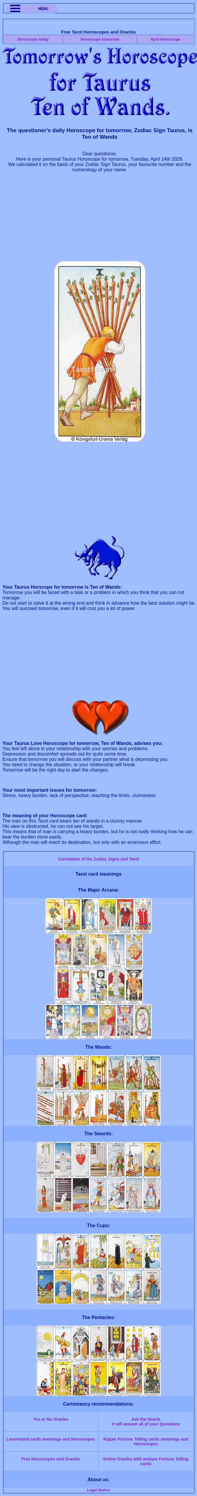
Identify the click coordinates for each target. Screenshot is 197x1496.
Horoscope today (32, 39)
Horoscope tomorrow (100, 39)
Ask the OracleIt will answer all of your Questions (146, 1421)
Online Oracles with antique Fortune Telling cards (145, 1461)
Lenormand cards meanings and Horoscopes (50, 1439)
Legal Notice (98, 1490)
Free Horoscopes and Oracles (51, 1459)
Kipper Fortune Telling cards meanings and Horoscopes (145, 1441)
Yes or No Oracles (51, 1419)
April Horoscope (165, 39)
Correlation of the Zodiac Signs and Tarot (98, 859)
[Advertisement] (99, 219)
